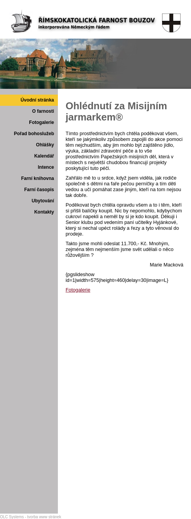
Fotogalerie (41, 122)
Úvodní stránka (37, 100)
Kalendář (44, 156)
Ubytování (43, 201)
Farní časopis (39, 189)
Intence (46, 167)
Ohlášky (45, 145)
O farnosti (43, 111)
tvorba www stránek (44, 517)
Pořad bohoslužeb (34, 133)
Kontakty (44, 212)
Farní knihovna (37, 178)
